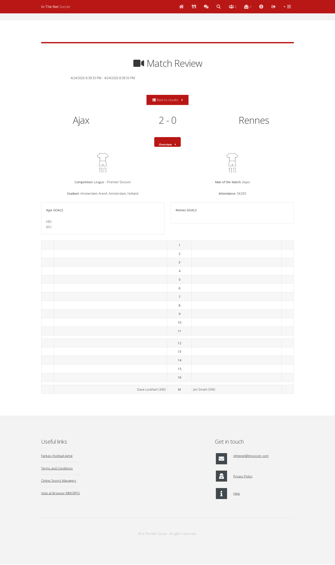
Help (236, 494)
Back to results (165, 100)
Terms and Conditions (57, 468)
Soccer (55, 6)
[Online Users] (233, 7)
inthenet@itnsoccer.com (251, 456)
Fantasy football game (57, 456)
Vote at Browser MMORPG (60, 493)
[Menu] (287, 7)
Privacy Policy (242, 476)
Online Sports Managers (58, 481)
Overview (165, 144)
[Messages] (247, 7)
